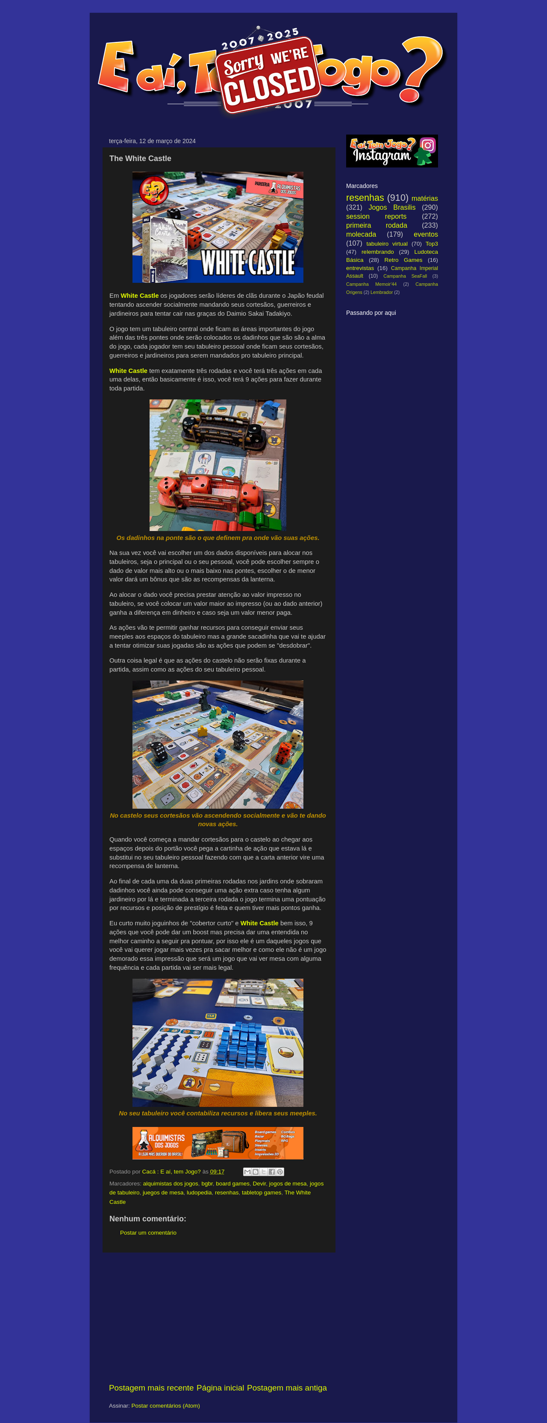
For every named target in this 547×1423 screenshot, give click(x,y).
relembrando (378, 252)
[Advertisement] (218, 1317)
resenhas (227, 1192)
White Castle (140, 295)
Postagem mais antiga (287, 1387)
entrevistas (360, 268)
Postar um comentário (148, 1232)
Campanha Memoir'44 (371, 284)
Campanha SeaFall (405, 276)
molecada (361, 234)
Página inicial (220, 1387)
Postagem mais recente (151, 1387)
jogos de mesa (288, 1183)
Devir (259, 1183)
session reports (376, 216)
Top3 (432, 244)
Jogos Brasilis (391, 207)
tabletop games (261, 1192)
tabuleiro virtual (387, 244)
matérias (425, 198)
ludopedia (199, 1192)
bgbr (206, 1183)
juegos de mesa (163, 1192)
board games (233, 1183)
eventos (426, 234)
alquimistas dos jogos (170, 1183)
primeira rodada (376, 225)
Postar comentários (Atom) (166, 1405)
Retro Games (403, 260)
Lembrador (382, 292)
